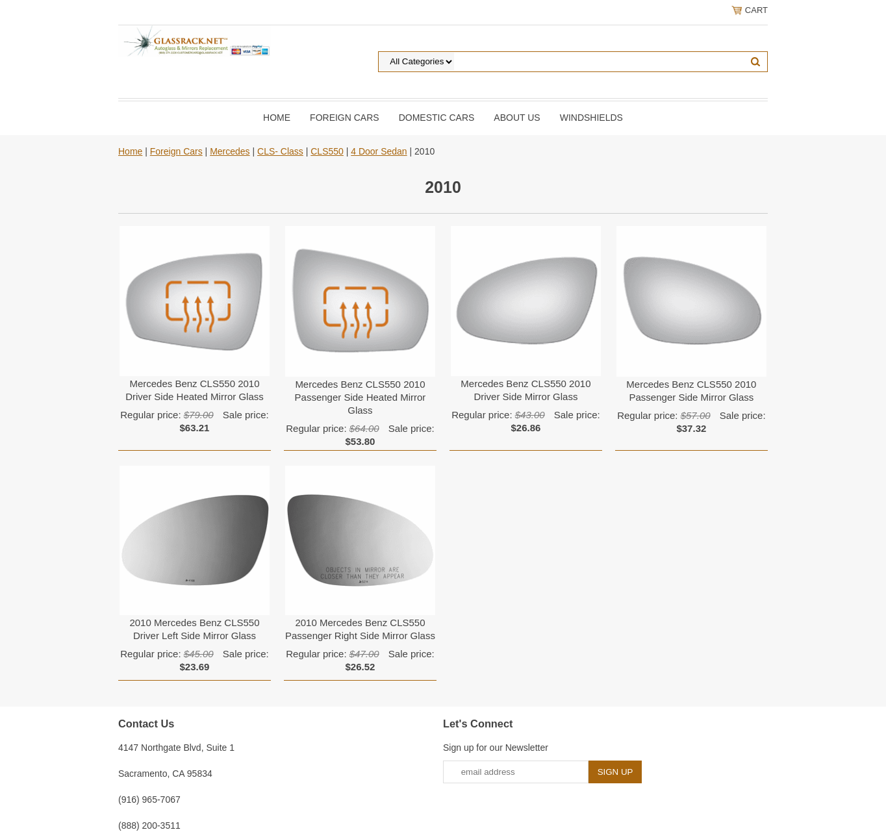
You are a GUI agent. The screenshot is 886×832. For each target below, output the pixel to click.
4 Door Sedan (379, 151)
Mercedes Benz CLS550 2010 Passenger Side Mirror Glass (691, 391)
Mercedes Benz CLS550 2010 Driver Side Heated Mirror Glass (194, 390)
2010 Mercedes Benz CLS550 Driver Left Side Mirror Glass (194, 629)
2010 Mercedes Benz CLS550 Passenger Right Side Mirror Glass (360, 629)
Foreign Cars (344, 117)
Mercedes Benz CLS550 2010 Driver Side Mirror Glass (525, 390)
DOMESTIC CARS (437, 117)
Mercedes (229, 151)
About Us (517, 117)
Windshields (591, 117)
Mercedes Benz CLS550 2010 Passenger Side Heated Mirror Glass (360, 397)
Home (276, 117)
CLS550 (327, 151)
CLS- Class (280, 151)
